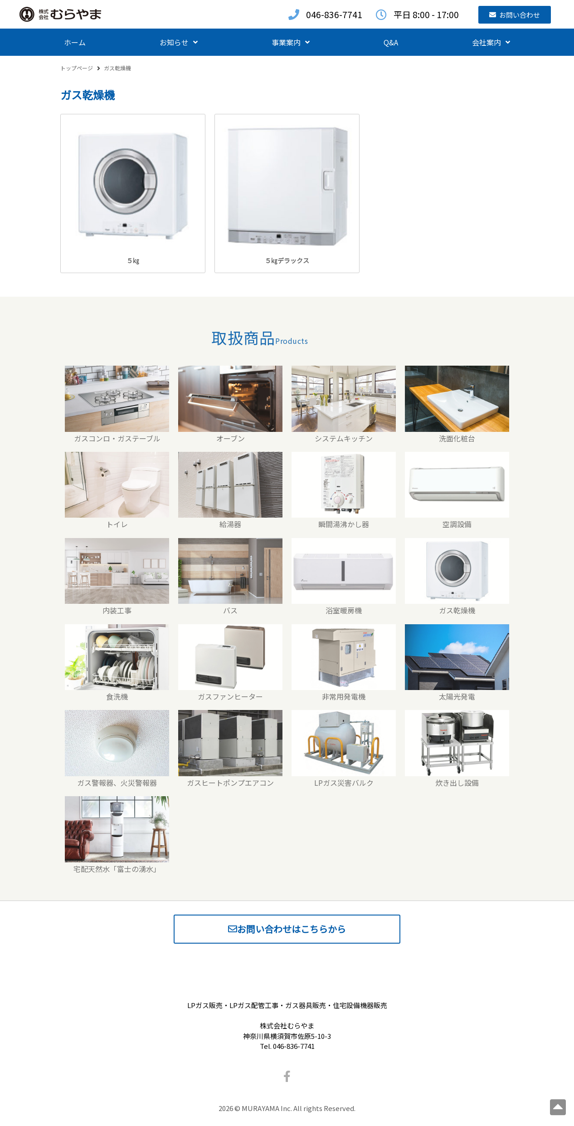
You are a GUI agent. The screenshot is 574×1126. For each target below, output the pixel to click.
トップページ (76, 68)
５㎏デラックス (287, 260)
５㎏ (132, 260)
